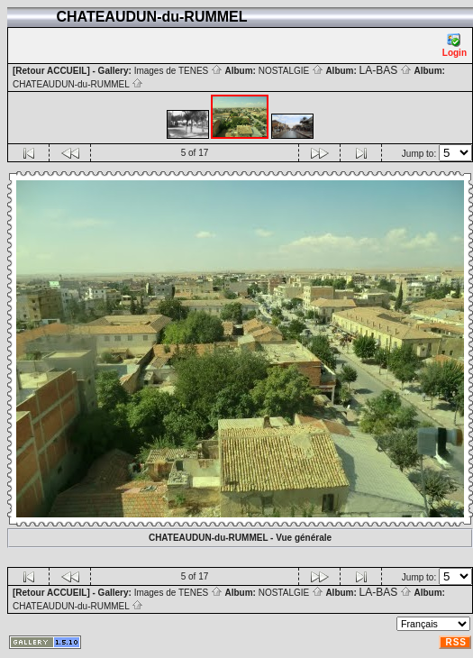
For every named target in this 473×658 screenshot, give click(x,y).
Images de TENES (178, 71)
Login (454, 45)
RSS (456, 642)
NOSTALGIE (291, 71)
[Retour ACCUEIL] (51, 71)
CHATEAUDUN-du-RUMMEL (78, 84)
